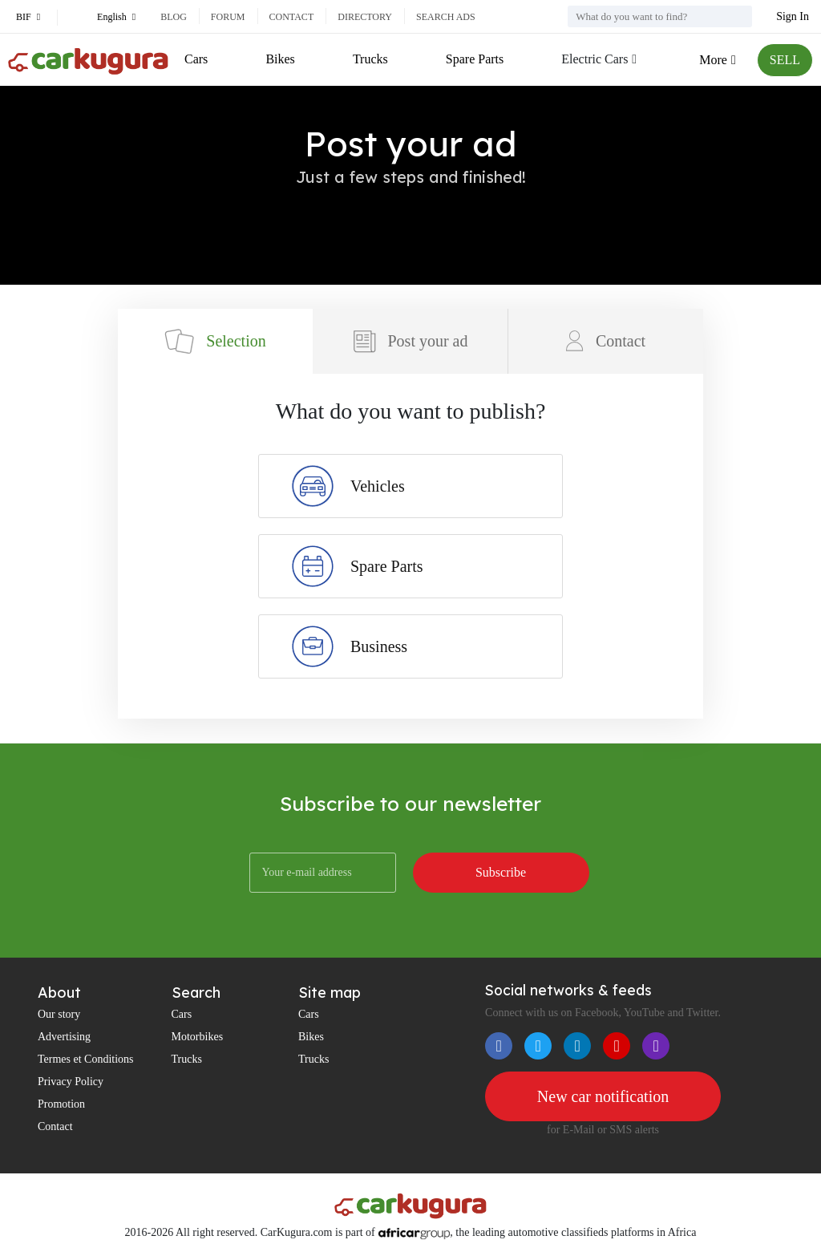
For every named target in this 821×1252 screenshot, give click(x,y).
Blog (173, 16)
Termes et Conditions (86, 1059)
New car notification (603, 1096)
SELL (785, 60)
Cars (196, 59)
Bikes (279, 59)
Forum (228, 16)
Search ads (445, 16)
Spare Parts (475, 59)
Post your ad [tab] (410, 341)
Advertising (64, 1037)
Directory (365, 16)
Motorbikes (198, 1037)
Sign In (792, 16)
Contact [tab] (605, 340)
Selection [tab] (214, 341)
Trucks (370, 59)
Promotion (61, 1104)
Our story (59, 1014)
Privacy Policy (70, 1082)
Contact (291, 16)
